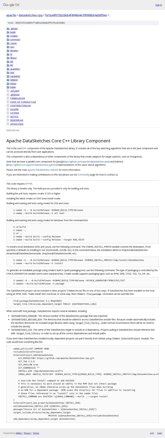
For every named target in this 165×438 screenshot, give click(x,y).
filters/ (13, 57)
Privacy (27, 433)
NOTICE (14, 116)
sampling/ (15, 76)
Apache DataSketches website (43, 169)
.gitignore (15, 94)
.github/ (14, 28)
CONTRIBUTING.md (20, 105)
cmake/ (14, 35)
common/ (15, 39)
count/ (13, 43)
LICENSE (14, 112)
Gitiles (19, 433)
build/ (13, 32)
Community (84, 174)
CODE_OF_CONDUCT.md (23, 101)
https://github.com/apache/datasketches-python (32, 164)
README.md (16, 120)
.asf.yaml (14, 90)
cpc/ (12, 46)
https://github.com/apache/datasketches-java (86, 161)
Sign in (158, 4)
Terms (36, 433)
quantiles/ (15, 68)
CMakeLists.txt (17, 98)
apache (11, 15)
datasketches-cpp (31, 15)
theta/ (13, 83)
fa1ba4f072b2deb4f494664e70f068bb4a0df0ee (76, 15)
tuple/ (13, 87)
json (159, 433)
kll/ (11, 65)
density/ (14, 50)
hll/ (11, 61)
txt (152, 433)
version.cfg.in (16, 123)
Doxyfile (14, 109)
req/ (12, 72)
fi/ (11, 54)
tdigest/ (14, 79)
